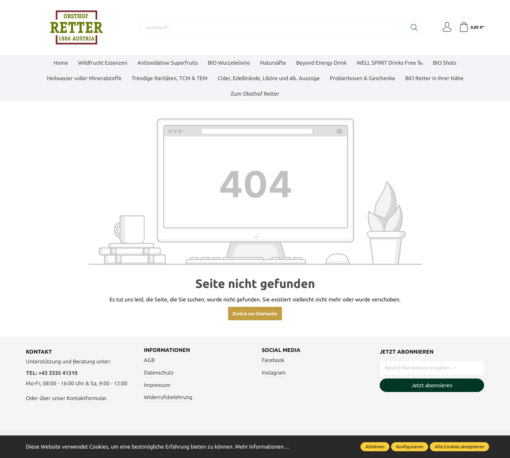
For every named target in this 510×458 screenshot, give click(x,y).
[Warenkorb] (471, 27)
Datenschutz (159, 372)
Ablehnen (374, 446)
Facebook (273, 360)
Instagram (274, 372)
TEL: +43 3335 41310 (51, 373)
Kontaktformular (86, 398)
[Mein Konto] (447, 27)
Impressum (157, 385)
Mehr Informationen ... (262, 447)
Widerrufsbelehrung (168, 397)
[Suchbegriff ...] (273, 27)
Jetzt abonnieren (431, 385)
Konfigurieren (409, 446)
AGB (149, 360)
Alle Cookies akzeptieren (459, 446)
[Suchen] (414, 27)
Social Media (281, 350)
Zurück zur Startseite (255, 313)
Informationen (167, 350)
